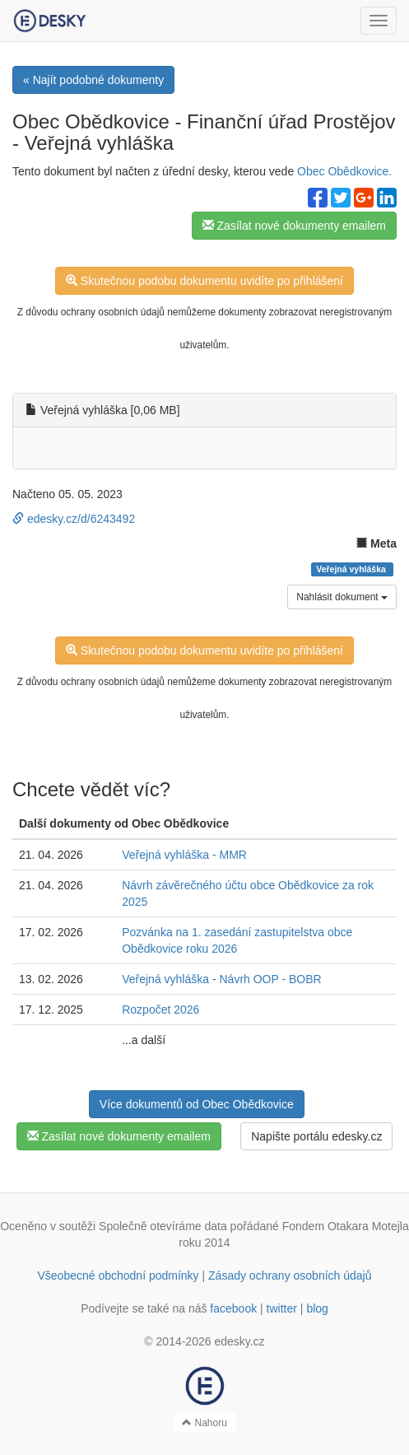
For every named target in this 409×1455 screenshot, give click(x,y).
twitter (282, 1308)
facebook (233, 1308)
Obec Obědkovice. (344, 171)
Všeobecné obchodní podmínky (117, 1275)
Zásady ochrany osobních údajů (289, 1275)
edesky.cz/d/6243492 (73, 518)
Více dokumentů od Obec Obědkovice (197, 1104)
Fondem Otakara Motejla (345, 1226)
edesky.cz (239, 1341)
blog (317, 1308)
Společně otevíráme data (163, 1226)
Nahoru (204, 1423)
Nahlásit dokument (342, 597)
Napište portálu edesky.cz (316, 1136)
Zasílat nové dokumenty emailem (294, 225)
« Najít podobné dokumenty (93, 79)
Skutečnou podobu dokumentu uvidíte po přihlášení (204, 280)
